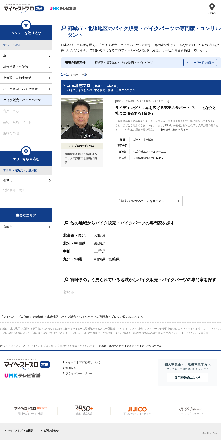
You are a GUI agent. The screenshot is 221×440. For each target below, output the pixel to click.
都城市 (8, 180)
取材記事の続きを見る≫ (174, 129)
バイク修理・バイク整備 (20, 89)
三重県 (99, 251)
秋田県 (99, 235)
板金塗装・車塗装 (15, 67)
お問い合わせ (51, 430)
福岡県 (99, 259)
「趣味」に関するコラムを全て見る (141, 201)
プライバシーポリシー (79, 373)
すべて (7, 44)
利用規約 (70, 368)
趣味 (18, 44)
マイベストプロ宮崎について (83, 362)
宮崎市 (8, 227)
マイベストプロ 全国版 (20, 430)
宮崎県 (114, 259)
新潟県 (99, 243)
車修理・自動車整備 (17, 78)
